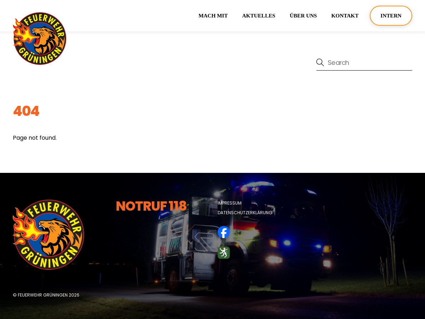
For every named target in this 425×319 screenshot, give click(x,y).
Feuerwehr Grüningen (43, 295)
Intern (390, 15)
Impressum (230, 203)
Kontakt (345, 15)
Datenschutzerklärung (245, 213)
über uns (303, 15)
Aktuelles (258, 15)
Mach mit (213, 15)
